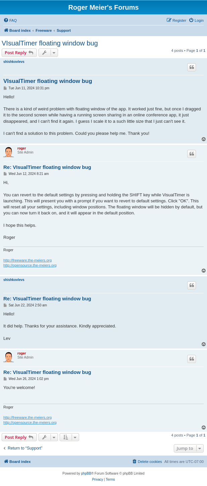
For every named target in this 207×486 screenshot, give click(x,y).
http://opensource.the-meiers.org (30, 265)
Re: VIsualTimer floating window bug (47, 167)
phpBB (86, 473)
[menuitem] (10, 20)
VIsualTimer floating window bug (50, 43)
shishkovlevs (13, 62)
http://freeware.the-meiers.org (27, 260)
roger (21, 148)
